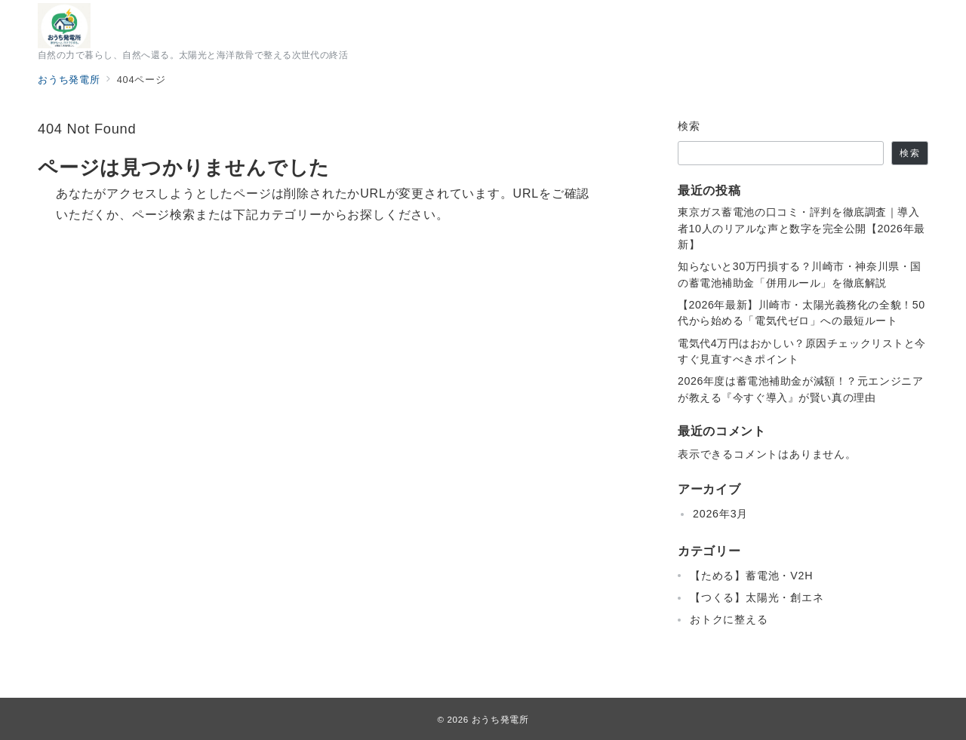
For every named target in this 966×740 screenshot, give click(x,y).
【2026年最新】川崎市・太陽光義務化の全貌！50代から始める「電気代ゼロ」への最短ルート (801, 313)
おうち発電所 (500, 719)
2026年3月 (720, 514)
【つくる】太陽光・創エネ (757, 597)
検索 (689, 126)
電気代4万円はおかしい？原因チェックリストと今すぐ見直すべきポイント (802, 351)
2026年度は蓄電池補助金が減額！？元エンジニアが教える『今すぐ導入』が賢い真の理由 (800, 389)
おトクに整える (729, 619)
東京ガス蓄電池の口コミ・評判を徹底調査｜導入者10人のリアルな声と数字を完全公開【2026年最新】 (801, 228)
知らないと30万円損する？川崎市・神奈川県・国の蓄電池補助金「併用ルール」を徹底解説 (799, 274)
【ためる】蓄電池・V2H (751, 576)
